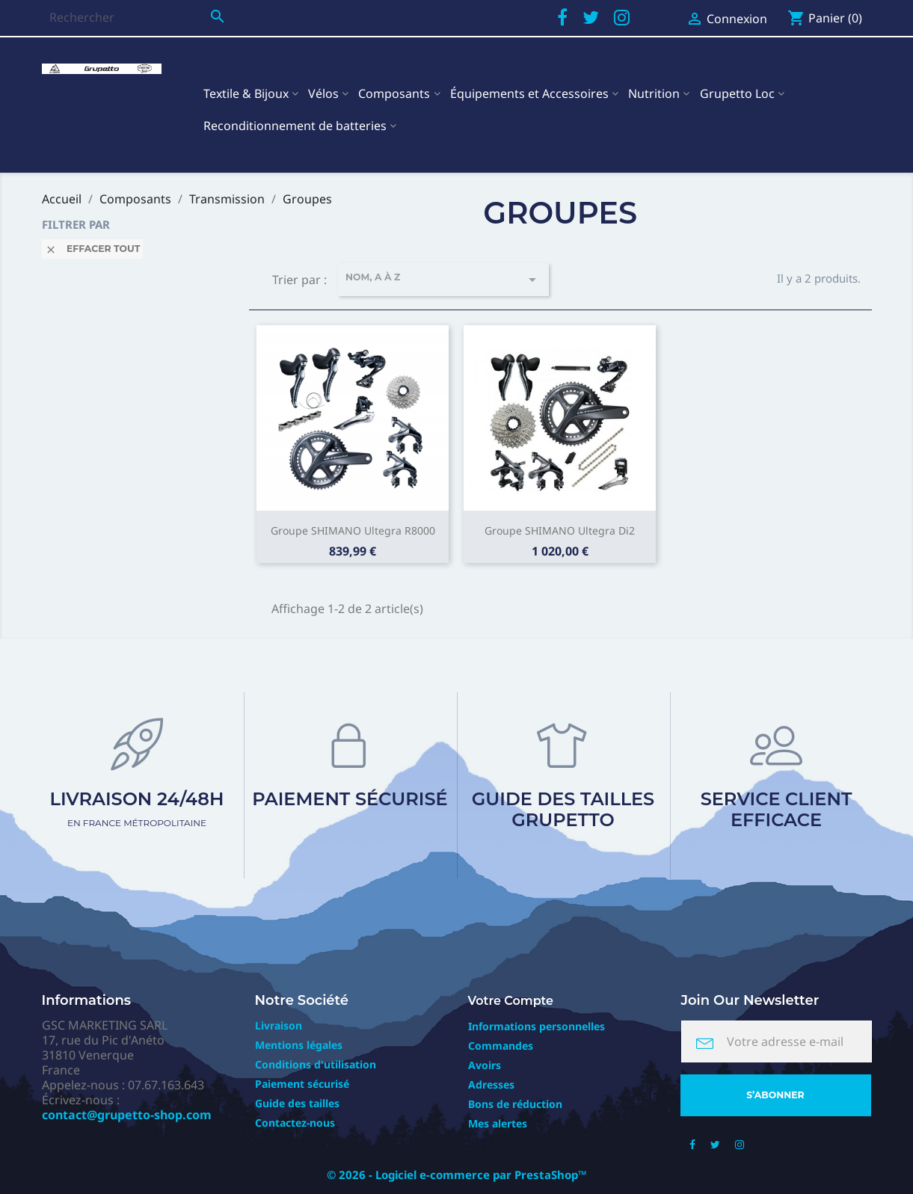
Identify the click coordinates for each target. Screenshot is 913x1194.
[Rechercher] (137, 17)
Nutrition (654, 93)
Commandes (500, 1045)
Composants (394, 93)
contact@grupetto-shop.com (127, 1115)
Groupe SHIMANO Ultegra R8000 (353, 530)
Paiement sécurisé (349, 799)
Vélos (323, 93)
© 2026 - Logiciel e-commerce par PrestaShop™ (457, 1174)
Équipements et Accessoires (529, 93)
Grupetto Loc (737, 93)
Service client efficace (776, 809)
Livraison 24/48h (137, 808)
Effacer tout (93, 249)
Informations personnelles (536, 1026)
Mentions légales (298, 1045)
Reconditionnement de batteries (295, 125)
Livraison (278, 1025)
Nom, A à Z (443, 280)
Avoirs (484, 1065)
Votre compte (511, 1001)
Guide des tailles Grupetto (563, 809)
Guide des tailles (297, 1103)
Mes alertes (497, 1123)
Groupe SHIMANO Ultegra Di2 (560, 530)
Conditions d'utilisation (315, 1064)
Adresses (491, 1084)
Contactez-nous (295, 1122)
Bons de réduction (515, 1104)
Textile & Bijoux (246, 93)
